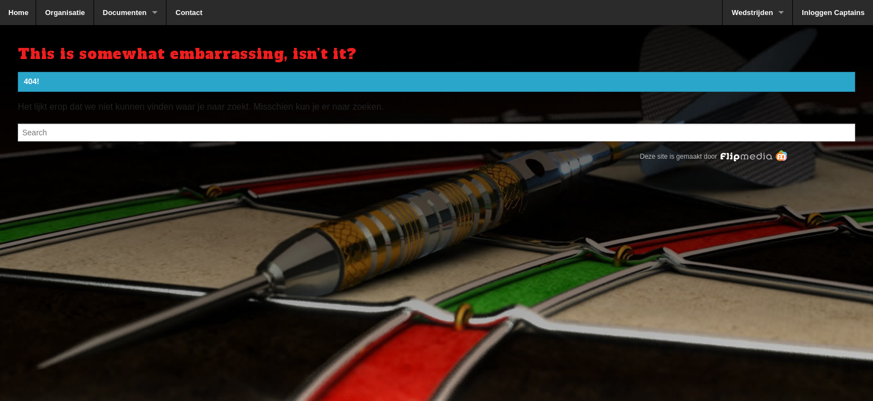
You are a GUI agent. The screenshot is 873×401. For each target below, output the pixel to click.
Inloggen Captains (833, 12)
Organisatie (65, 12)
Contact (188, 12)
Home (18, 12)
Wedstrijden (752, 12)
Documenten (125, 12)
